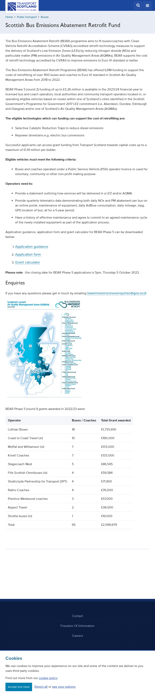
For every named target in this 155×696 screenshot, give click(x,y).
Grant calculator (27, 262)
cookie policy (48, 678)
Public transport (27, 17)
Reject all (41, 686)
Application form (28, 254)
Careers (77, 635)
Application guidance (31, 247)
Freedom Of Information (77, 626)
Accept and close (19, 686)
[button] (138, 5)
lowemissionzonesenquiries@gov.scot (116, 293)
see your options (63, 686)
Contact (77, 616)
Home (9, 17)
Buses (45, 17)
